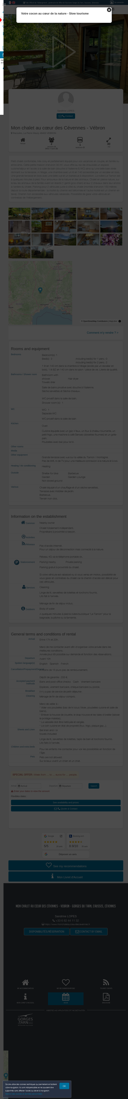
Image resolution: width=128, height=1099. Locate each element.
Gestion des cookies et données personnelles (24, 1093)
